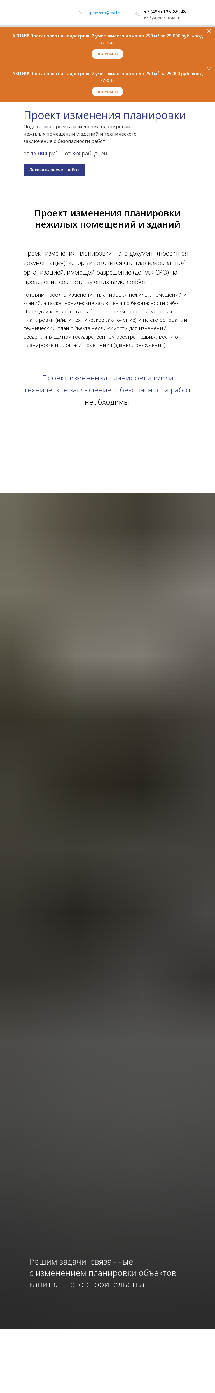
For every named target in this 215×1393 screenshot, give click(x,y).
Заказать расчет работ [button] (54, 169)
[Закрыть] (209, 31)
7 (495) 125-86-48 (166, 11)
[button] (107, 54)
